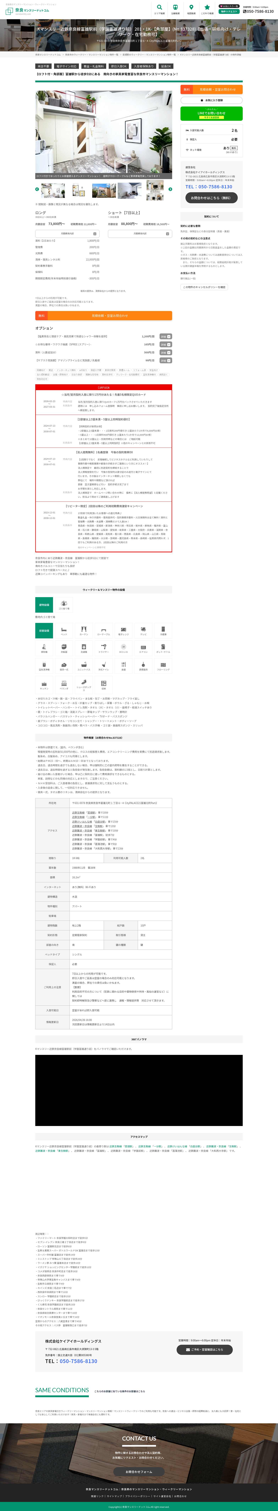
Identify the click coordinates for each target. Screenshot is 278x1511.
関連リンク (97, 1495)
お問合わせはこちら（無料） (211, 197)
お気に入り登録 (214, 100)
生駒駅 (98, 826)
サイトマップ (114, 1495)
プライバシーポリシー (137, 1495)
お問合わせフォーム (139, 1471)
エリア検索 (159, 13)
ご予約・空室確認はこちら (207, 1349)
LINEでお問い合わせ (212, 115)
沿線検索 (175, 13)
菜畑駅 (91, 812)
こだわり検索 (207, 13)
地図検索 (191, 13)
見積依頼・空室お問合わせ (110, 315)
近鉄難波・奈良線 (82, 826)
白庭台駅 (100, 821)
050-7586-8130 (260, 11)
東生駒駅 (100, 830)
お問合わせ (180, 1495)
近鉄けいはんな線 (82, 821)
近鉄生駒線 (78, 812)
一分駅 (91, 817)
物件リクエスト (229, 11)
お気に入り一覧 (230, 6)
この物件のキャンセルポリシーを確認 (204, 287)
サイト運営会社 (162, 1495)
